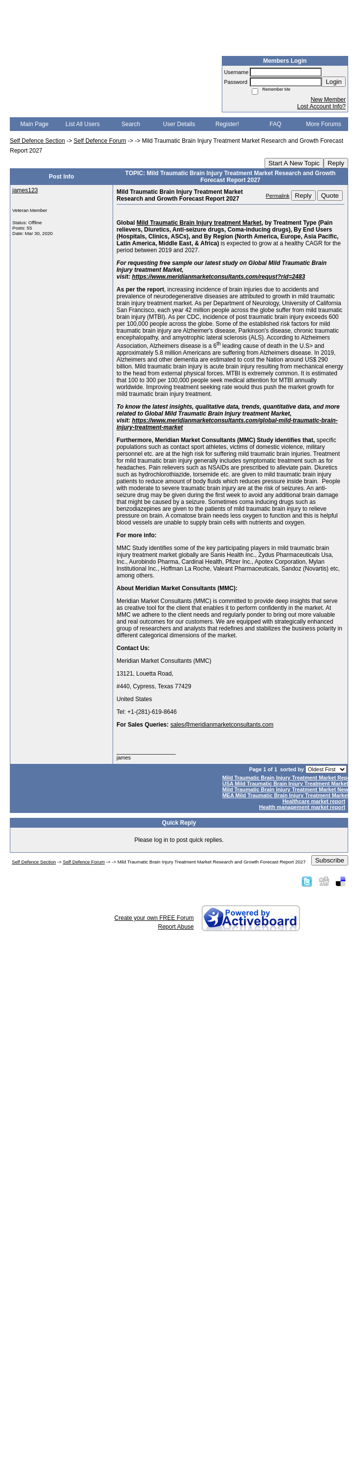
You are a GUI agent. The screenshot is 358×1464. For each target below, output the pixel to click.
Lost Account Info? (321, 106)
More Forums (323, 124)
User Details (179, 124)
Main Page (34, 124)
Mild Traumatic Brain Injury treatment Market (199, 222)
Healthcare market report (313, 801)
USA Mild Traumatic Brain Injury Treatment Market (285, 783)
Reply (336, 163)
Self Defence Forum (100, 140)
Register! (227, 124)
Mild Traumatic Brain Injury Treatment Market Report (288, 778)
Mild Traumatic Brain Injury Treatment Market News (286, 789)
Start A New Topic (294, 163)
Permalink (278, 196)
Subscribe (329, 860)
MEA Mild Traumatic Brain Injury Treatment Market (285, 795)
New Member (328, 99)
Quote (330, 195)
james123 (25, 190)
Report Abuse (176, 926)
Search (130, 124)
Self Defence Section (37, 140)
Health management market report (302, 807)
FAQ (275, 124)
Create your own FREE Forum (154, 918)
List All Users (82, 124)
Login (334, 81)
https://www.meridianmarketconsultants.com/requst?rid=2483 (218, 276)
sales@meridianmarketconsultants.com (221, 724)
